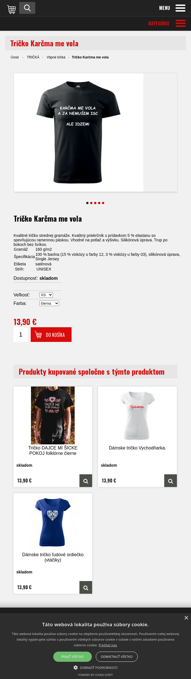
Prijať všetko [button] (72, 656)
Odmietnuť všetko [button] (117, 656)
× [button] (186, 618)
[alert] (95, 646)
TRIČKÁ (33, 57)
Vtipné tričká (56, 57)
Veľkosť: (22, 294)
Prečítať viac (108, 645)
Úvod (15, 57)
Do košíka (55, 334)
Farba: (20, 303)
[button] (96, 667)
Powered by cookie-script (95, 675)
